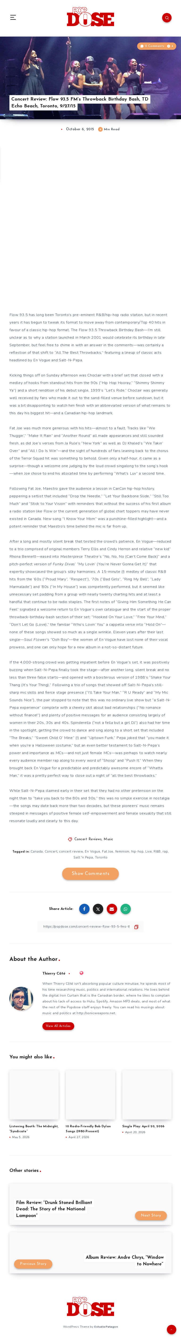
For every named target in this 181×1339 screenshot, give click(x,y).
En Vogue (92, 851)
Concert (51, 851)
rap (165, 851)
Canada (37, 851)
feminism (122, 851)
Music (108, 839)
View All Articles (58, 1026)
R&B (157, 851)
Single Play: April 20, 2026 (143, 1126)
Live (148, 851)
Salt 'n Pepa (83, 857)
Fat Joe (107, 851)
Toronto (101, 857)
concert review (71, 851)
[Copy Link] (90, 926)
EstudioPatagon (106, 1327)
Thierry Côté (53, 974)
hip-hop (137, 851)
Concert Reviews (88, 839)
